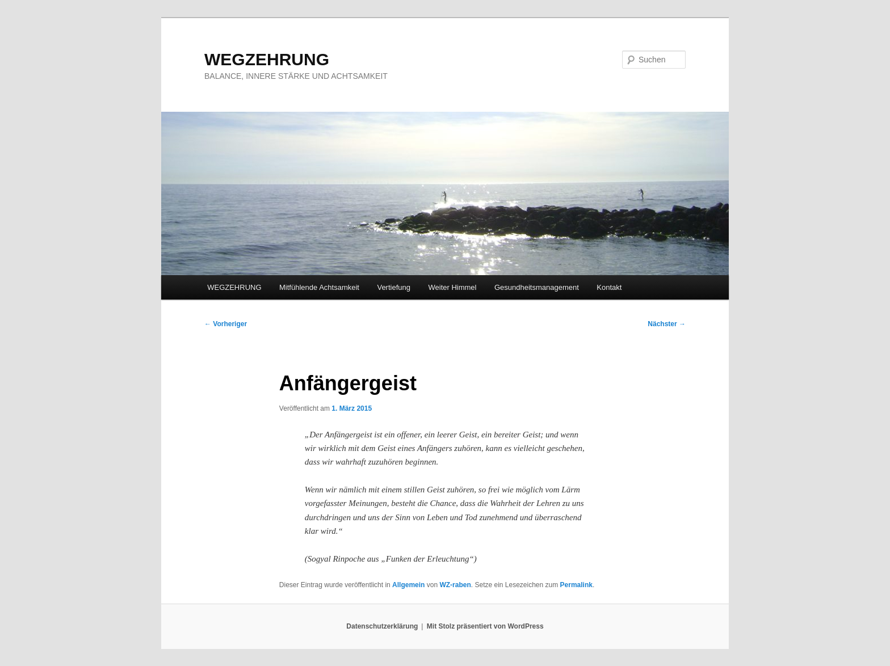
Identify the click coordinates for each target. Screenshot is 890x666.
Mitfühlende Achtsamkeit (319, 287)
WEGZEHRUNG (266, 59)
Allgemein (408, 585)
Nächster (667, 324)
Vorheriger (225, 324)
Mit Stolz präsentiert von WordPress (485, 626)
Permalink (576, 585)
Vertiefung (393, 287)
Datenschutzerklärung (382, 626)
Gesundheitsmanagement (536, 287)
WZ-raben (455, 585)
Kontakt (609, 287)
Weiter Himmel (452, 287)
